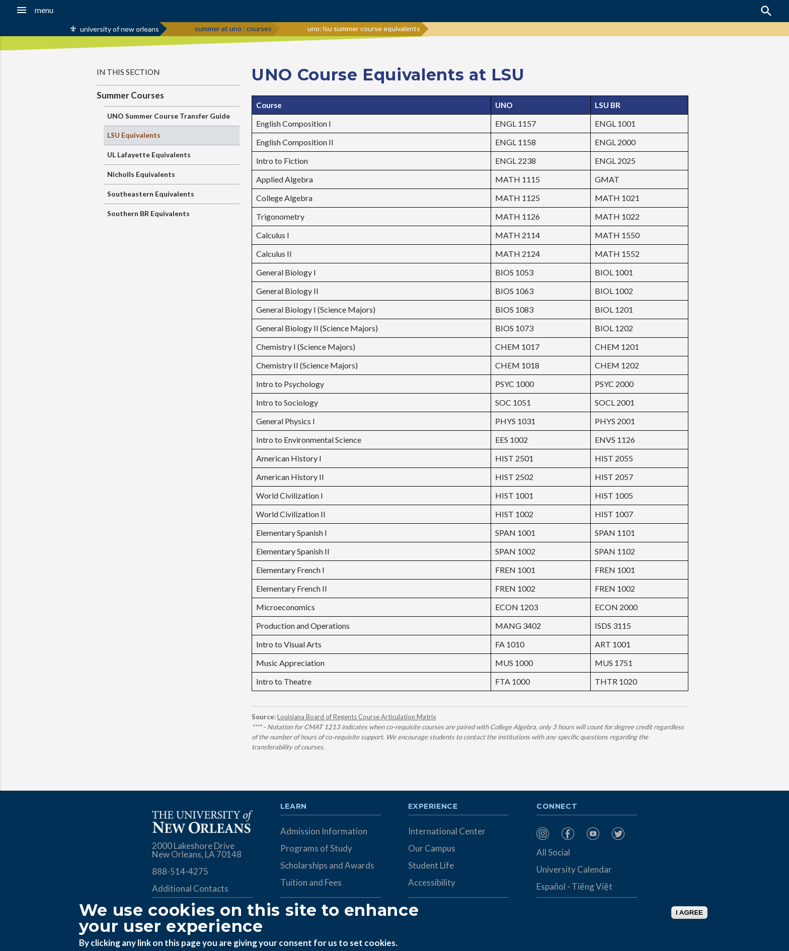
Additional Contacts (190, 888)
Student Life (431, 865)
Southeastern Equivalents (150, 193)
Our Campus (431, 848)
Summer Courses (130, 95)
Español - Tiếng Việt (574, 886)
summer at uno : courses (233, 28)
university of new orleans (119, 29)
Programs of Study (316, 848)
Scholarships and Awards (327, 865)
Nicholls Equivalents (141, 174)
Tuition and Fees (311, 882)
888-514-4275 (180, 871)
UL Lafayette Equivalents (149, 154)
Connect (557, 807)
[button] (73, 10)
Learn (293, 807)
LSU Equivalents (134, 135)
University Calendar (574, 869)
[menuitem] (546, 833)
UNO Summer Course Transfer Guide (168, 116)
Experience (432, 807)
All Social (553, 852)
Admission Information (323, 831)
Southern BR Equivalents (148, 213)
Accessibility (431, 882)
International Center (447, 831)
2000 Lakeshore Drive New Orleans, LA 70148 (197, 850)
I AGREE (689, 912)
